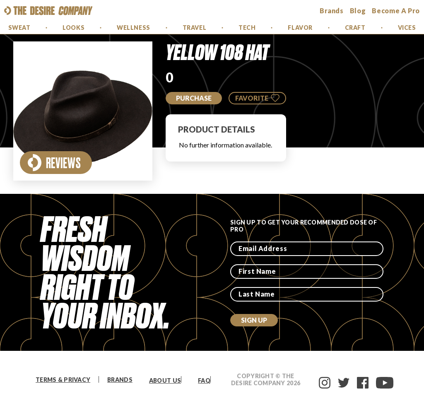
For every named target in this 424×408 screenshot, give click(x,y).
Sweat (19, 27)
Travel (194, 27)
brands (332, 10)
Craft (355, 27)
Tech (246, 27)
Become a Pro (396, 10)
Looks (73, 27)
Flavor (300, 27)
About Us (165, 380)
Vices (407, 27)
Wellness (133, 27)
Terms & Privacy (63, 379)
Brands (119, 379)
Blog (358, 10)
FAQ (204, 380)
